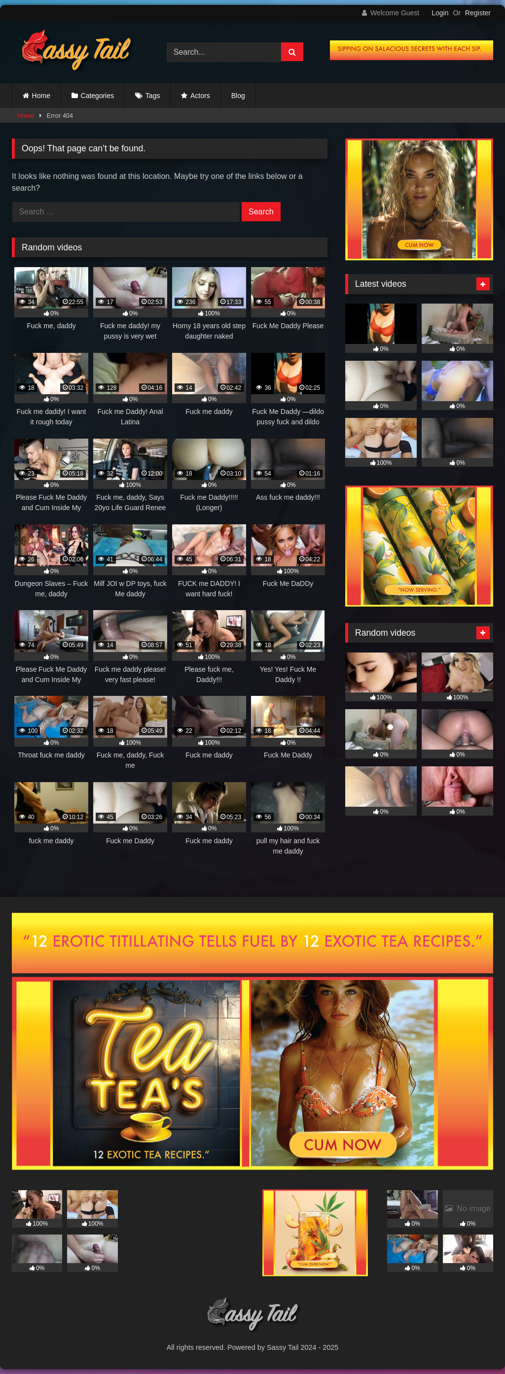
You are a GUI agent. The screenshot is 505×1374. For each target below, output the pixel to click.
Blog (238, 96)
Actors (200, 96)
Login (440, 13)
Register (478, 13)
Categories (97, 96)
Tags (152, 96)
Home (41, 96)
